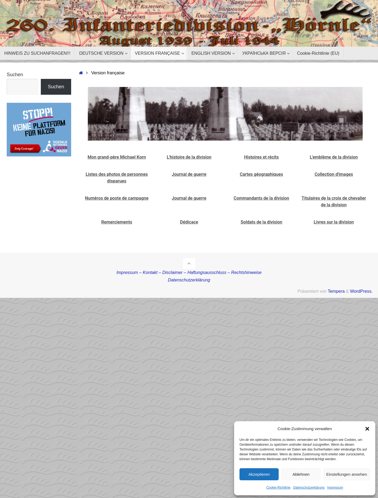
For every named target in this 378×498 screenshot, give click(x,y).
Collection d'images (334, 174)
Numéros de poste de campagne (116, 198)
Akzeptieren (259, 474)
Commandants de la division (261, 198)
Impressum (335, 487)
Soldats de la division (261, 222)
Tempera (336, 291)
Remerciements (116, 222)
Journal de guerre (189, 174)
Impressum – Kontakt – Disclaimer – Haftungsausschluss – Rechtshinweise (189, 272)
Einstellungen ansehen (346, 474)
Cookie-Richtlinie (278, 487)
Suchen (15, 74)
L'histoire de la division (189, 157)
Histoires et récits (261, 157)
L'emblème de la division (334, 157)
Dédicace (189, 222)
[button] (367, 428)
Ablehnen (300, 474)
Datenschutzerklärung (309, 487)
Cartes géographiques (261, 174)
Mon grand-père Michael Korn (117, 157)
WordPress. (361, 291)
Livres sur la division (334, 222)
